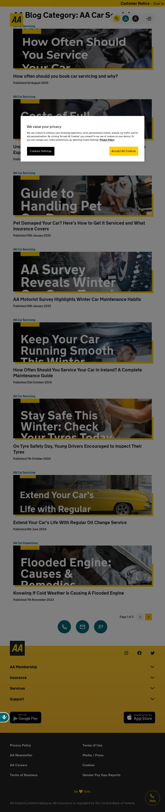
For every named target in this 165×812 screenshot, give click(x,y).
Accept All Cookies (124, 151)
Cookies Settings (41, 151)
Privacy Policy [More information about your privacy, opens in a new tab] (107, 139)
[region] (82, 138)
